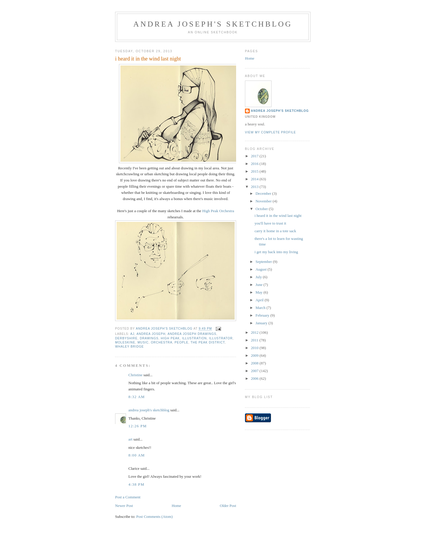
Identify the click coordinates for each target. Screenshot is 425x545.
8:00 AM (136, 455)
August (262, 269)
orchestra (161, 342)
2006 (255, 378)
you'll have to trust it (270, 223)
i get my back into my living (276, 252)
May (260, 292)
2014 (255, 179)
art (130, 439)
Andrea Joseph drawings (192, 333)
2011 (255, 340)
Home (176, 505)
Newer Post (124, 505)
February (263, 315)
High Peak (170, 338)
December (264, 193)
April (260, 300)
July (259, 277)
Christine (135, 375)
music (143, 342)
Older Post (228, 505)
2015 (255, 171)
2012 (255, 332)
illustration (194, 338)
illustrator (221, 338)
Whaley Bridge (129, 346)
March (261, 307)
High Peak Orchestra (218, 211)
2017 (255, 156)
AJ (132, 333)
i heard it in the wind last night (277, 215)
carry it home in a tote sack (275, 231)
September (264, 261)
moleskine (125, 342)
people (182, 342)
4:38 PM (136, 484)
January (262, 323)
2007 (255, 371)
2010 (255, 348)
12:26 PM (137, 426)
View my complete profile (270, 132)
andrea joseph (150, 333)
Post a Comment (127, 497)
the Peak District (208, 342)
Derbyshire (126, 338)
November (264, 201)
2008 (255, 363)
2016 (255, 163)
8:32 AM (136, 397)
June (260, 284)
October (262, 209)
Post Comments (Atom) (154, 516)
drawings (149, 338)
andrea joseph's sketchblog (212, 24)
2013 (255, 186)
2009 (255, 355)
